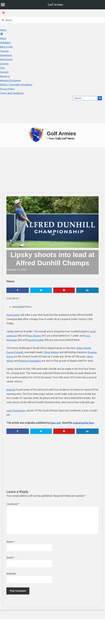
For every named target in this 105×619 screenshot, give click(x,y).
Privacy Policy (8, 88)
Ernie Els (11, 394)
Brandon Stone (15, 356)
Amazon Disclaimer (11, 80)
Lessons (4, 63)
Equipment (6, 55)
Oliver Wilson (14, 360)
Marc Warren (35, 335)
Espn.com (55, 431)
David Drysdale (36, 340)
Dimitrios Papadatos (38, 360)
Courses (4, 50)
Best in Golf (6, 46)
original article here (84, 431)
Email (10, 566)
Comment (13, 512)
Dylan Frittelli (84, 348)
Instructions (7, 59)
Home (3, 29)
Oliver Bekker (53, 352)
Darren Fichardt (15, 352)
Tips (2, 67)
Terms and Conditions (12, 93)
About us (5, 76)
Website (11, 582)
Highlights (6, 42)
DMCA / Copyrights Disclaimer (17, 84)
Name (10, 550)
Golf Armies (55, 4)
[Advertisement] (54, 170)
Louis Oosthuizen (16, 419)
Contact (4, 71)
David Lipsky (13, 315)
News (3, 38)
